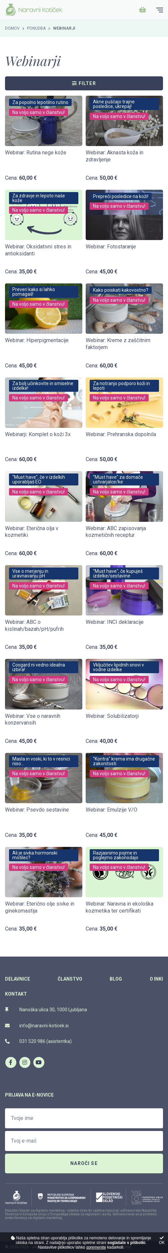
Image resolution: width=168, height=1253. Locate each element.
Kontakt (16, 994)
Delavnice (17, 979)
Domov (12, 28)
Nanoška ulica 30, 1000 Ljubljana (46, 1009)
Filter (84, 83)
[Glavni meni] (159, 10)
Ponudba (36, 28)
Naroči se (84, 1163)
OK (162, 1240)
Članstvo (70, 979)
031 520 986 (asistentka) (38, 1041)
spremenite (96, 1247)
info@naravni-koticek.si (37, 1025)
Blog (116, 979)
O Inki (156, 979)
